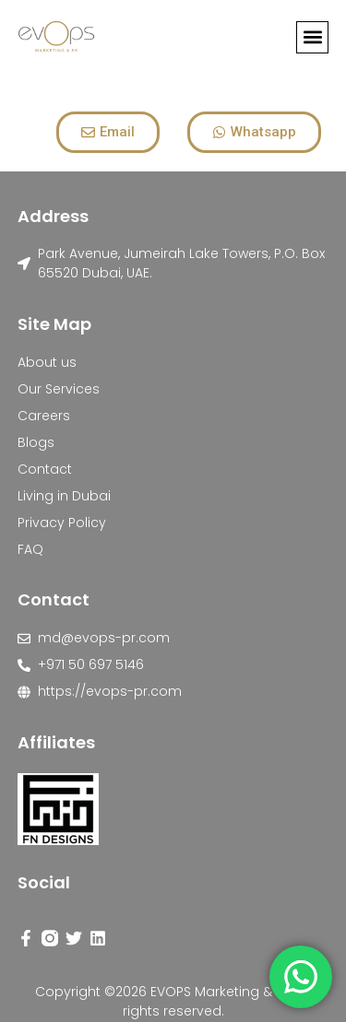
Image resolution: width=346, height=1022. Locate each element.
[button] (312, 37)
